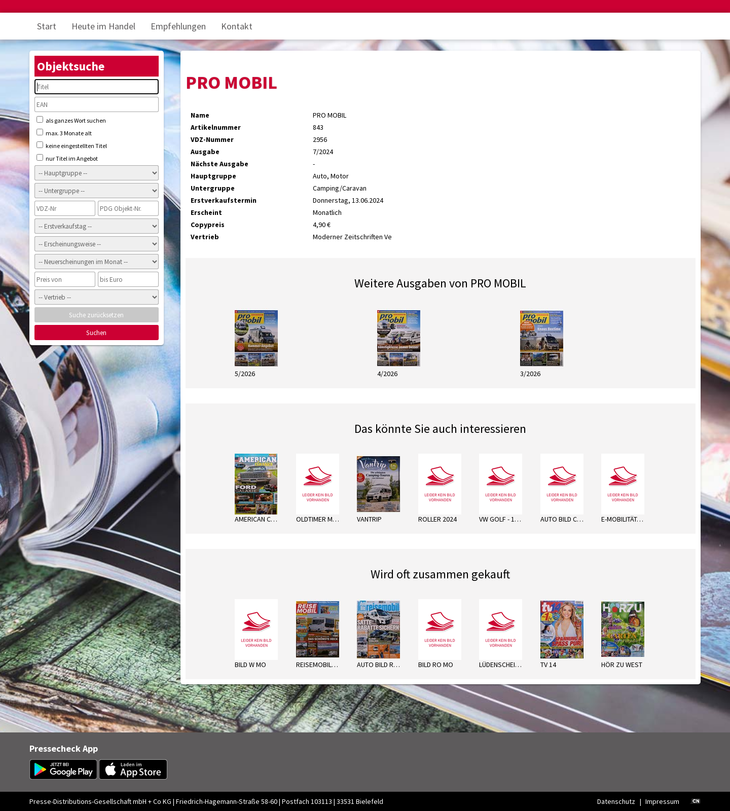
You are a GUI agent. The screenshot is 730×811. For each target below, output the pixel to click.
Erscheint (206, 212)
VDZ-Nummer (212, 139)
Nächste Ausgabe (219, 163)
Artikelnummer (216, 127)
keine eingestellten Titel (71, 145)
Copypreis (208, 224)
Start (46, 26)
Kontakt (236, 26)
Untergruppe (213, 188)
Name (200, 115)
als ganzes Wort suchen (71, 120)
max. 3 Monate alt (64, 133)
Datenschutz (616, 801)
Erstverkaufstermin (224, 200)
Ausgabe (205, 151)
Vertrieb (205, 236)
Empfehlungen (178, 26)
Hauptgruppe (213, 175)
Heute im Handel (103, 26)
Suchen (96, 332)
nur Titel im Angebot (67, 158)
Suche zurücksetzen (96, 315)
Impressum (662, 801)
